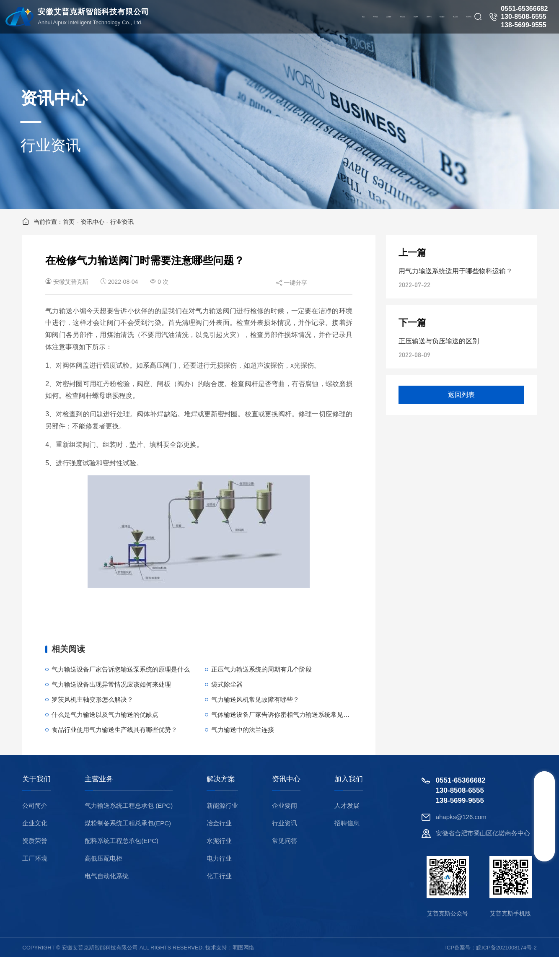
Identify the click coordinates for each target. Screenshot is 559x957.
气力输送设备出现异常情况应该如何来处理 (111, 684)
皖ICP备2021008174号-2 (506, 947)
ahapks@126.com (461, 816)
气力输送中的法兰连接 (242, 729)
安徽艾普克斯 (70, 281)
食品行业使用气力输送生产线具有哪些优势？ (114, 729)
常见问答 (284, 840)
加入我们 (348, 779)
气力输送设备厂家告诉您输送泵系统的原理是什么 (121, 669)
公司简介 (34, 805)
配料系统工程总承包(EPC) (121, 840)
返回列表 (461, 394)
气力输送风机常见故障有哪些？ (255, 699)
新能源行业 (222, 805)
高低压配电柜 (103, 858)
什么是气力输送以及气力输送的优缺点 (105, 714)
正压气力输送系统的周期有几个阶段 (261, 669)
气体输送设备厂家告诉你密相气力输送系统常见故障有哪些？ (296, 714)
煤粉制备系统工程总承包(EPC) (128, 823)
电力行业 (219, 858)
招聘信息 (347, 823)
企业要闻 (284, 805)
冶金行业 (219, 823)
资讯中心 (92, 222)
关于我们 (36, 779)
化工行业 (219, 875)
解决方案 (221, 779)
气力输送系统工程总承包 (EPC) (129, 805)
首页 (69, 222)
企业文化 (34, 823)
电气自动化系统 (107, 875)
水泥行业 (219, 840)
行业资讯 (122, 222)
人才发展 (347, 805)
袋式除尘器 (227, 684)
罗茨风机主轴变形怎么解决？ (92, 699)
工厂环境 (34, 858)
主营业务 (99, 779)
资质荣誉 (34, 840)
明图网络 (243, 947)
